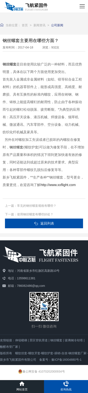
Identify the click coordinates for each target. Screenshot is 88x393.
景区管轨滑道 (39, 340)
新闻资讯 (39, 25)
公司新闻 (57, 25)
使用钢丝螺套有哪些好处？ (35, 214)
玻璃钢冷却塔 (74, 340)
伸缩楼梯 (21, 340)
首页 (25, 25)
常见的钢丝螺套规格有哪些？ (36, 205)
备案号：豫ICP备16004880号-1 (60, 359)
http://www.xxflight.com (58, 185)
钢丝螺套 (56, 340)
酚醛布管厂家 (9, 346)
